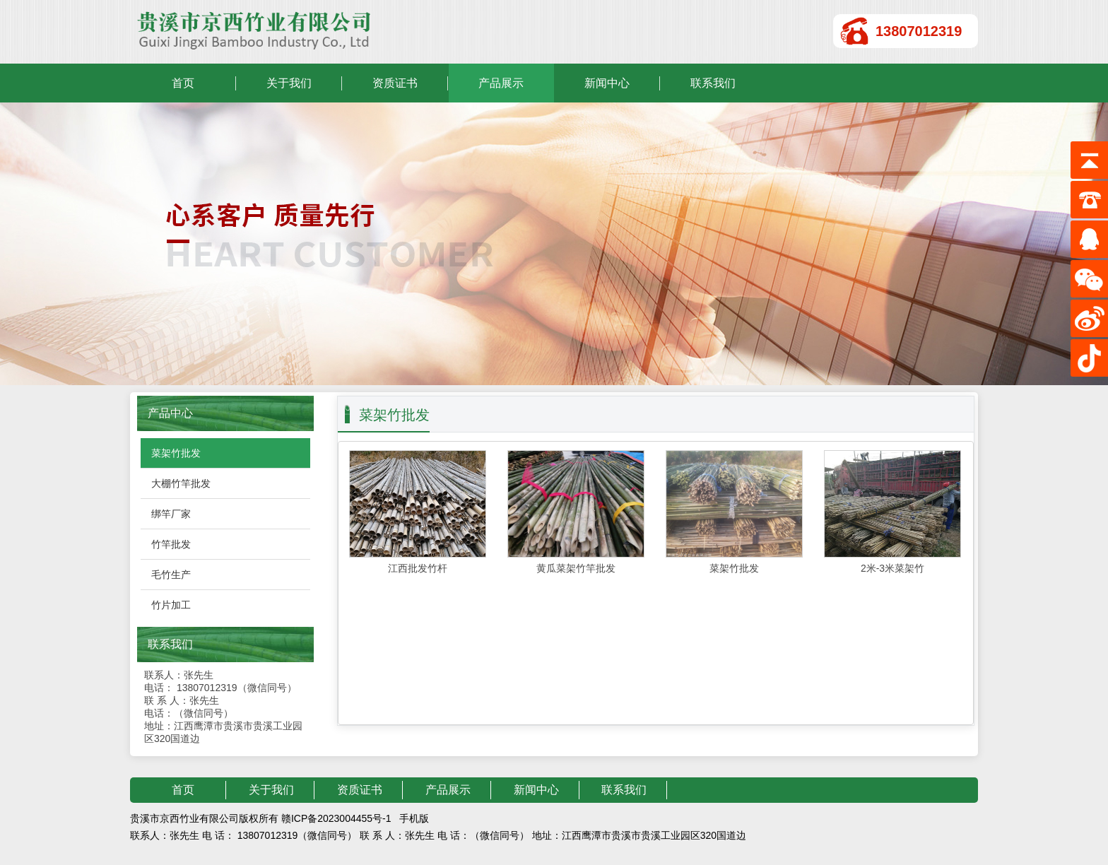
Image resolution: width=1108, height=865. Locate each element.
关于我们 (289, 83)
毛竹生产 (171, 574)
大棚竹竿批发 (181, 483)
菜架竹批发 (176, 453)
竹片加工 (171, 605)
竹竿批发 (171, 544)
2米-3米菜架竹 (892, 568)
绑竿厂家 (171, 513)
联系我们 (713, 83)
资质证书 (395, 83)
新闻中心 (607, 83)
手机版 (414, 818)
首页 (183, 83)
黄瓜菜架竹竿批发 (575, 568)
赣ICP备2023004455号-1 (336, 818)
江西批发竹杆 (417, 568)
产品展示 (501, 83)
